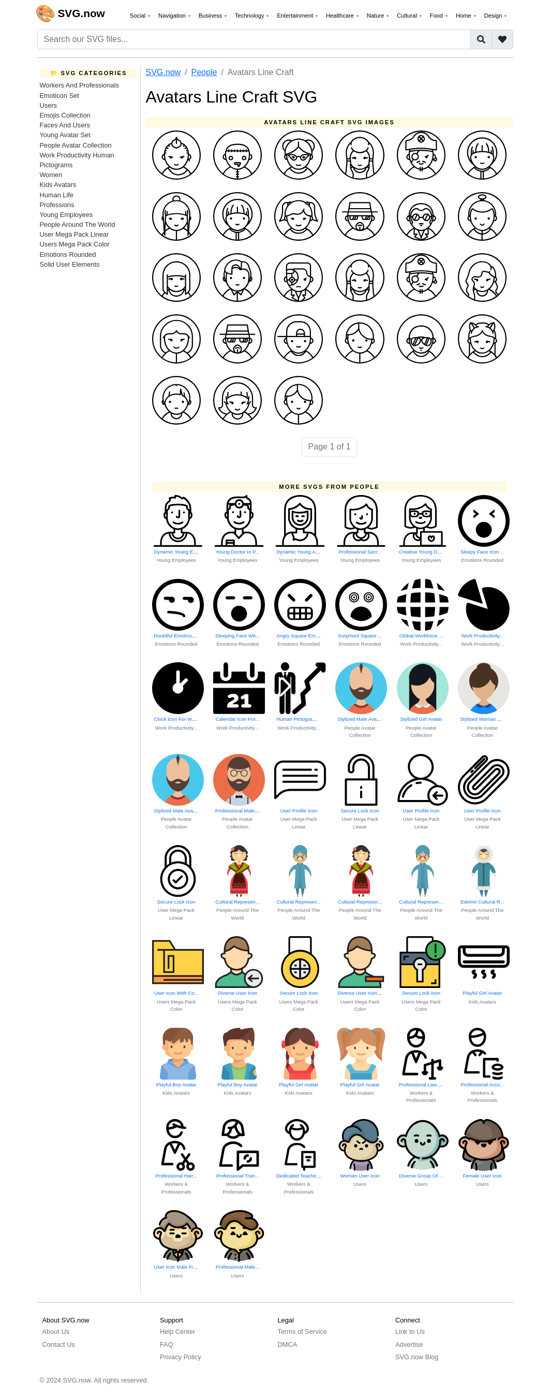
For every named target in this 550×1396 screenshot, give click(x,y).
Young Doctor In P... (237, 552)
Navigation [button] (172, 15)
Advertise (409, 1344)
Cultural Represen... (237, 902)
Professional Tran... (237, 1176)
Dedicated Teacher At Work (306, 1176)
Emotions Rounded (68, 254)
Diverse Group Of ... (421, 1176)
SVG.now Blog (416, 1357)
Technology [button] (250, 15)
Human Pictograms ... (300, 719)
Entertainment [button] (296, 15)
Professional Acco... (482, 1084)
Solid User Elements (70, 264)
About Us (56, 1331)
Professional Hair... (176, 1176)
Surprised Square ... (360, 635)
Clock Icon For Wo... (176, 719)
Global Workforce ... (421, 635)
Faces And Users (65, 125)
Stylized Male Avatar (359, 719)
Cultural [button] (408, 15)
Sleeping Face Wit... (237, 635)
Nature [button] (376, 15)
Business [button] (211, 15)
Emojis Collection (65, 115)
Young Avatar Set (65, 135)
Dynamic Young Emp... (179, 552)
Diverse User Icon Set (361, 993)
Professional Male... (237, 1267)
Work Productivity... (421, 644)
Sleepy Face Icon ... (482, 552)
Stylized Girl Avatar (421, 719)
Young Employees (66, 215)
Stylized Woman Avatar (485, 719)
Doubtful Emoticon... (176, 635)
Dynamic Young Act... (299, 552)
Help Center (177, 1331)
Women (51, 175)
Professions (57, 205)
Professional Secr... (359, 552)
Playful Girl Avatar (482, 993)
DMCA (288, 1344)
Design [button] (494, 15)
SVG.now (163, 72)
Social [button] (138, 15)
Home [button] (464, 15)
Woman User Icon (360, 1176)
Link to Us (410, 1331)
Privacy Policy (180, 1357)
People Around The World (77, 224)
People (204, 72)
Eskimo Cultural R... (482, 902)
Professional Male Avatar (242, 810)
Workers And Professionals (79, 85)
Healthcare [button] (340, 15)
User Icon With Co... (176, 993)
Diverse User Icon (237, 993)
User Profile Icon (298, 810)
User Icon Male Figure (178, 1267)
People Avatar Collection (76, 145)
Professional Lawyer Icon (426, 1084)
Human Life (56, 195)
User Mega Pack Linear (74, 234)
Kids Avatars (58, 184)
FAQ (166, 1344)
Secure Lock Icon (360, 810)
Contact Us (58, 1344)
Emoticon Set (59, 95)
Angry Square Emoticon (302, 635)
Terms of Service (302, 1331)
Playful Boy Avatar (176, 1084)
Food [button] (437, 15)
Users (48, 105)
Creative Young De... (421, 552)
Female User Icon (482, 1176)
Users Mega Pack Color (75, 244)
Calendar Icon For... (237, 719)
